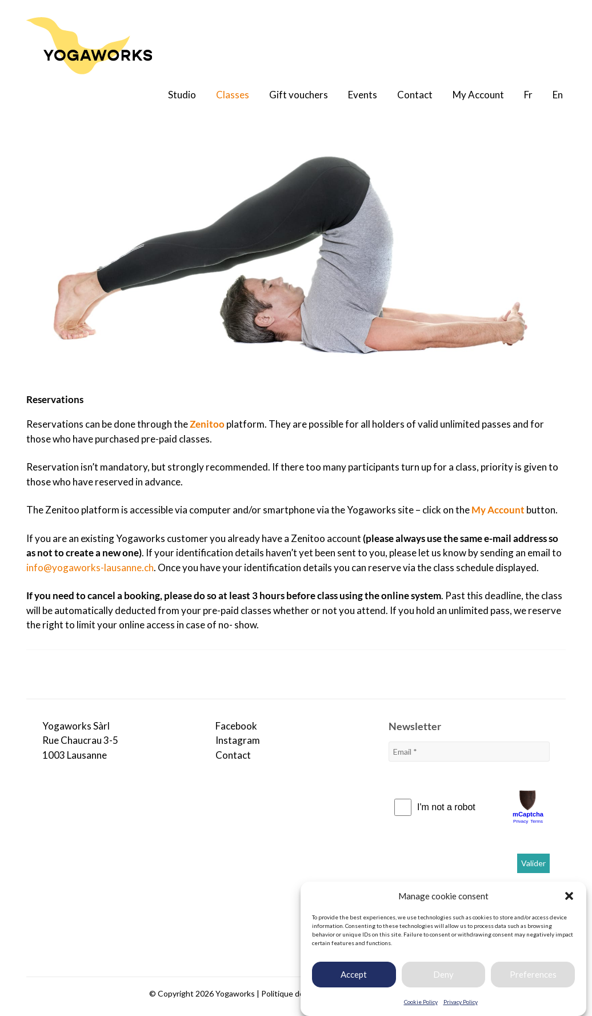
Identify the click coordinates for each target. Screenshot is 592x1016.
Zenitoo (207, 424)
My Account (478, 95)
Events (362, 95)
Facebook (236, 726)
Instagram (237, 740)
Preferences (533, 977)
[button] (569, 899)
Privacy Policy (460, 1004)
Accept (354, 977)
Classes (232, 95)
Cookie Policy (421, 1004)
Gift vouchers (298, 95)
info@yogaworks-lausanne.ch (90, 567)
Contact (415, 95)
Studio (182, 95)
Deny (443, 977)
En (558, 95)
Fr (528, 95)
